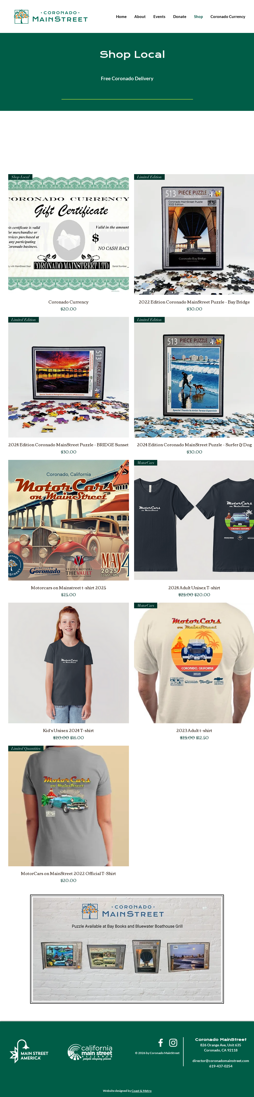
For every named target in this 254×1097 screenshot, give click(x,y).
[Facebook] (160, 1042)
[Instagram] (173, 1042)
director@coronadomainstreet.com (220, 1060)
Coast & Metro (142, 1091)
